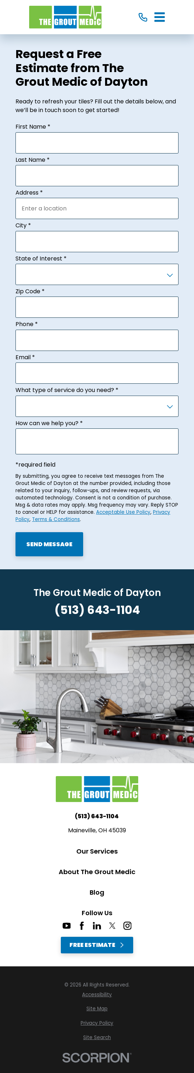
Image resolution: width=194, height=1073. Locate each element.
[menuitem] (97, 994)
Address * (29, 193)
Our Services (97, 851)
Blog (97, 892)
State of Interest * (41, 259)
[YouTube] (67, 926)
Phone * (26, 324)
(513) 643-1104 (97, 610)
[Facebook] (82, 926)
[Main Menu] (159, 17)
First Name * (32, 127)
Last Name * (32, 160)
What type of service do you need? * (66, 390)
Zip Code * (30, 291)
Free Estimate (97, 945)
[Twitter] (112, 926)
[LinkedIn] (97, 926)
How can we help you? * (49, 423)
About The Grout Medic (97, 871)
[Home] (65, 17)
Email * (25, 357)
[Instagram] (127, 926)
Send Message (49, 544)
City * (23, 225)
